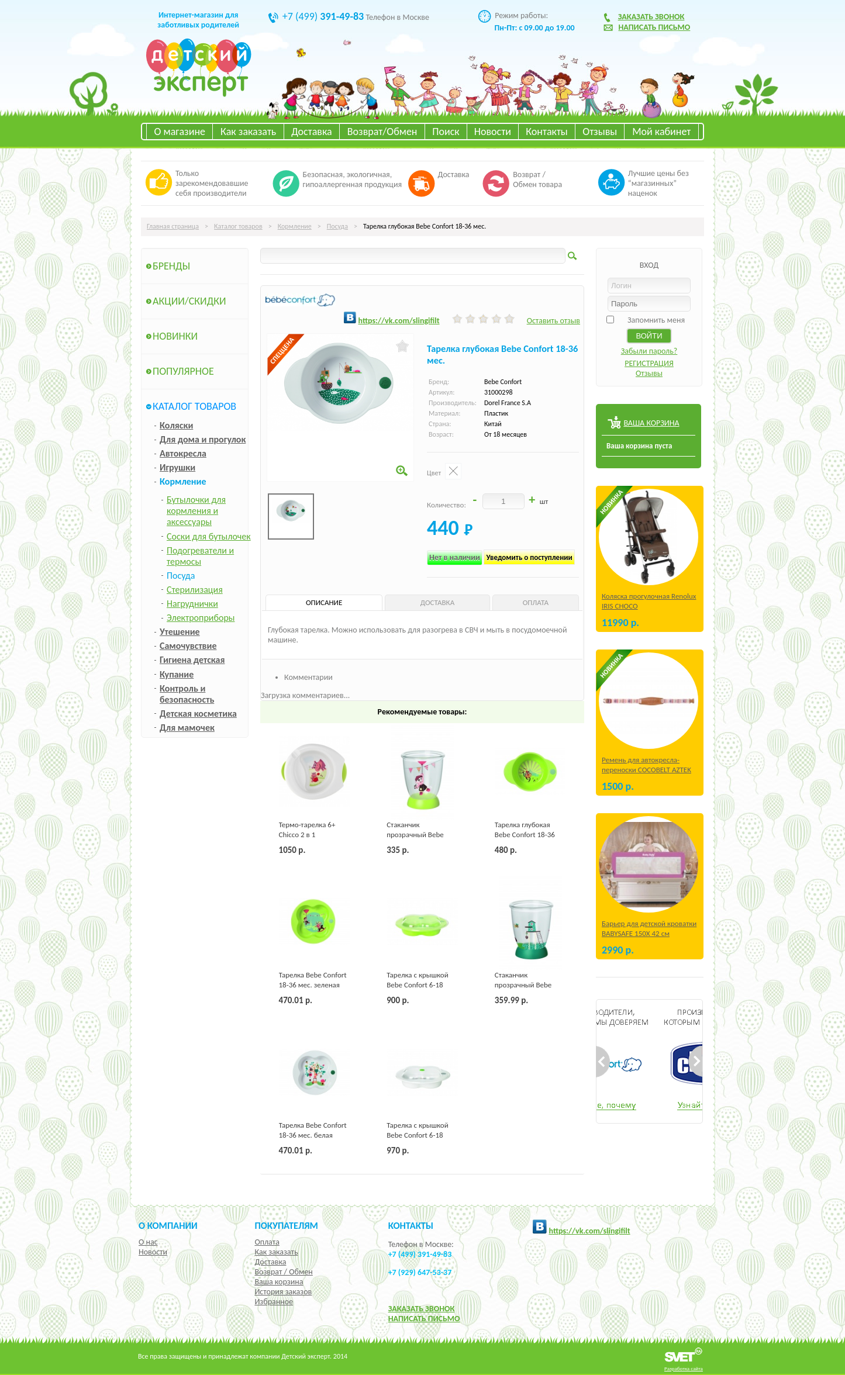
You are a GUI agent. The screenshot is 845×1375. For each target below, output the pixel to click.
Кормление (295, 226)
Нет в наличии (454, 557)
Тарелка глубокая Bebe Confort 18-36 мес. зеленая (525, 834)
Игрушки (177, 467)
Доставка (311, 131)
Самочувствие (188, 645)
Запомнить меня (656, 320)
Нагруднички (192, 603)
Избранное (273, 1302)
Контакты (547, 131)
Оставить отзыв (553, 321)
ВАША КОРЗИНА (651, 423)
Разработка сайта (683, 1368)
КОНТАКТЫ (410, 1225)
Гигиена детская (192, 659)
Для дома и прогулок (203, 439)
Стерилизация (195, 589)
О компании (168, 1225)
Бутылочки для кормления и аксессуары (196, 510)
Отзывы (599, 131)
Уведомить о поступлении (529, 557)
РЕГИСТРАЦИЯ (649, 363)
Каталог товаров (238, 226)
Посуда (337, 226)
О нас (148, 1242)
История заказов (283, 1292)
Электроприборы (200, 617)
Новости (492, 131)
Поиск (445, 131)
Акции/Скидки (189, 301)
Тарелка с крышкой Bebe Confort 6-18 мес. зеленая (418, 984)
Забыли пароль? (649, 351)
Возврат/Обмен (382, 131)
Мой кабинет (661, 131)
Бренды (171, 266)
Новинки (175, 336)
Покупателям (286, 1225)
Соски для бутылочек (209, 536)
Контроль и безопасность (187, 694)
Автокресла (183, 453)
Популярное (183, 371)
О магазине (179, 131)
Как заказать (248, 131)
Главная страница (173, 226)
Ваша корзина (278, 1282)
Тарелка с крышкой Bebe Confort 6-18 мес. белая (418, 1135)
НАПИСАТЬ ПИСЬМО (424, 1319)
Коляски (176, 425)
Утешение (180, 631)
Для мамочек (187, 727)
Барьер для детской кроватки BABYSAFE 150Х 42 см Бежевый (649, 933)
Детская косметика (198, 713)
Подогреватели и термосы (200, 556)
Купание (177, 674)
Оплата (267, 1242)
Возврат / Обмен (283, 1272)
